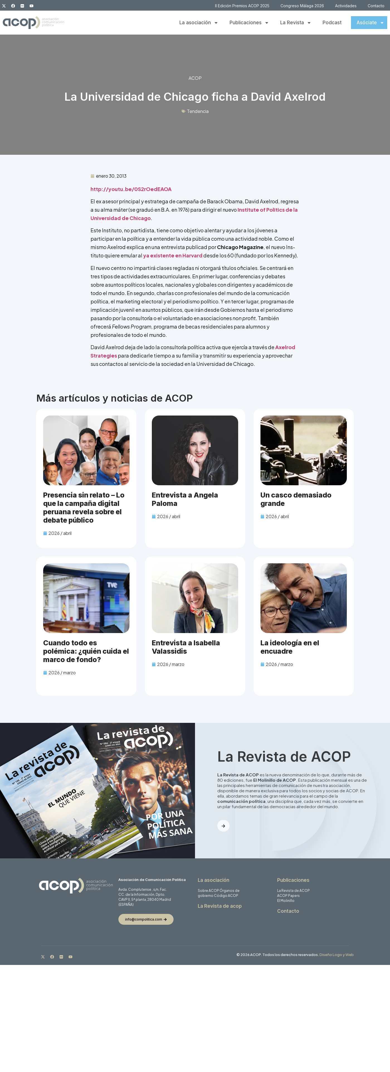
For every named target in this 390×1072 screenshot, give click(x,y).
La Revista (295, 23)
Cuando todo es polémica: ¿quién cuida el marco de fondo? (86, 651)
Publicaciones (249, 23)
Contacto (376, 5)
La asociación (198, 23)
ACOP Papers (288, 896)
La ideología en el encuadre (289, 647)
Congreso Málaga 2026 (302, 5)
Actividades (346, 5)
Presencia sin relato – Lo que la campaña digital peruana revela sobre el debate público (84, 507)
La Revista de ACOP (293, 890)
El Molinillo (285, 901)
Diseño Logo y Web (337, 954)
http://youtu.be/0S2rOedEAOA (131, 189)
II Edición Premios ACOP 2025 (242, 5)
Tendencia (198, 111)
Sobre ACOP (208, 890)
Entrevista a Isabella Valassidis (186, 647)
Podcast (332, 22)
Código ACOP (226, 896)
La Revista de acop (220, 906)
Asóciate (370, 23)
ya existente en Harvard (173, 255)
